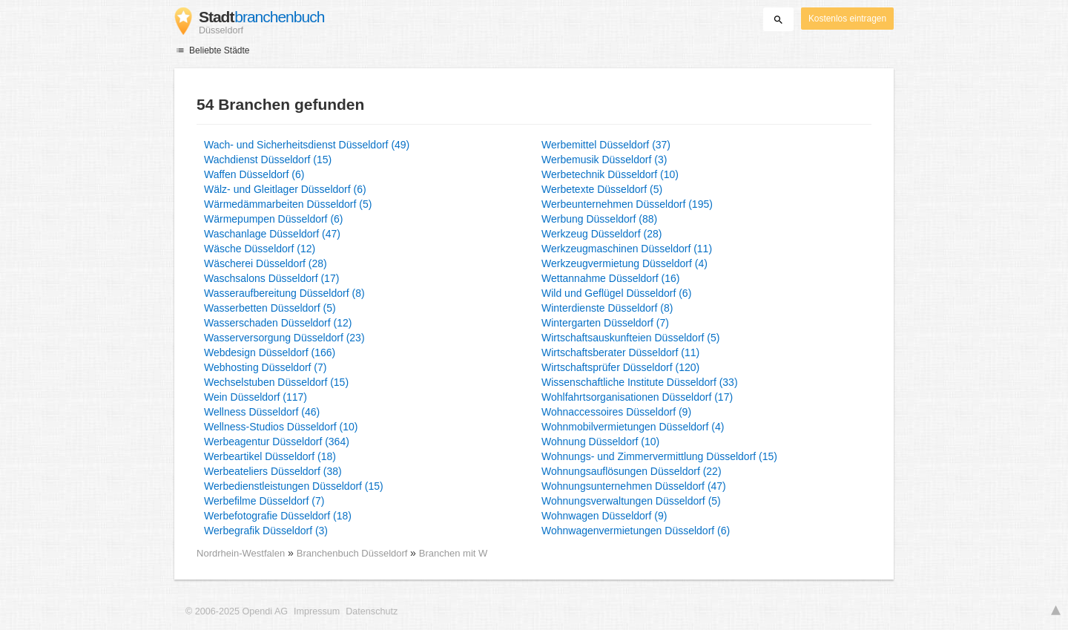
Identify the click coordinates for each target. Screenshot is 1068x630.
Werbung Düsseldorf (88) (599, 219)
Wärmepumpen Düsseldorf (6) (273, 219)
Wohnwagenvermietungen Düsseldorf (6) (635, 531)
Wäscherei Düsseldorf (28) (265, 263)
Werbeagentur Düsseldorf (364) (276, 441)
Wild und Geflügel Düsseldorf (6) (616, 293)
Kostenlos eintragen (847, 18)
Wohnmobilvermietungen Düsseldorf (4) (632, 427)
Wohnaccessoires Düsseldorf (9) (616, 412)
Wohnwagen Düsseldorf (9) (604, 516)
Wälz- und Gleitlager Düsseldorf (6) (285, 189)
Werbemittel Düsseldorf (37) (605, 145)
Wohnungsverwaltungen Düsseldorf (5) (631, 501)
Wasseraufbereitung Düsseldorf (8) (284, 293)
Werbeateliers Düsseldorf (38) (273, 471)
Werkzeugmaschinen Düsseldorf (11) (626, 249)
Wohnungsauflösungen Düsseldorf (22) (631, 471)
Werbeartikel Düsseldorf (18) (270, 456)
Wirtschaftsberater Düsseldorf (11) (620, 352)
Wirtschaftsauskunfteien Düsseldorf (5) (630, 338)
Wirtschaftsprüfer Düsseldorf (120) (620, 367)
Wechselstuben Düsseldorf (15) (276, 382)
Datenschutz (372, 611)
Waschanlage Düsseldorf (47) (272, 234)
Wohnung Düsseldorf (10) (600, 441)
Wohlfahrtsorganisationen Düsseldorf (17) (637, 397)
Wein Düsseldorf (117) (255, 397)
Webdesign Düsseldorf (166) (269, 352)
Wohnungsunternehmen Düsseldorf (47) (633, 486)
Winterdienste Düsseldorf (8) (607, 308)
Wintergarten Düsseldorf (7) (605, 323)
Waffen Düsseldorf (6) (254, 174)
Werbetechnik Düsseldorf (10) (610, 174)
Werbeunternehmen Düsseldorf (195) (627, 204)
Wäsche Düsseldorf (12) (259, 249)
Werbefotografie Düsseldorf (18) (278, 516)
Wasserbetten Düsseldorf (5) (270, 308)
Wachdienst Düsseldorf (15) (268, 159)
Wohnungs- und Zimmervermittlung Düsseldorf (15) (659, 456)
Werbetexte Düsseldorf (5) (601, 189)
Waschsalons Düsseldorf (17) (271, 278)
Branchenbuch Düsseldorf (353, 553)
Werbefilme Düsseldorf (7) (264, 501)
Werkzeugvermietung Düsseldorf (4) (624, 263)
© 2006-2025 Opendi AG (236, 611)
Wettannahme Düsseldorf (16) (610, 278)
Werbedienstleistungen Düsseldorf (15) (293, 486)
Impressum (317, 611)
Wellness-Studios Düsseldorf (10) (281, 427)
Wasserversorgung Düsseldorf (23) (284, 338)
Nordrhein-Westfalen (241, 553)
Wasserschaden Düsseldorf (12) (278, 323)
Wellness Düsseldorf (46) (262, 412)
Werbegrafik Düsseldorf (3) (266, 531)
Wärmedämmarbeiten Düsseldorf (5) (288, 204)
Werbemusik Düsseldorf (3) (604, 159)
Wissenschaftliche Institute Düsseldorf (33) (639, 382)
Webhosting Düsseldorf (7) (265, 367)
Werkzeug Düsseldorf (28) (601, 234)
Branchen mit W (453, 553)
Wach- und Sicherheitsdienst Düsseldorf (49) (306, 145)
